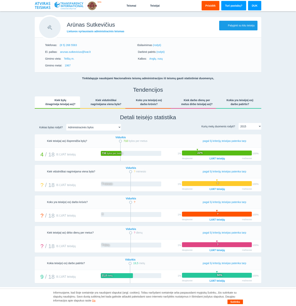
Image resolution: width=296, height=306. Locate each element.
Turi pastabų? (233, 5)
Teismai (128, 5)
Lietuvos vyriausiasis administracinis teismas (95, 31)
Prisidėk (210, 5)
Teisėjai (152, 5)
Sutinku (235, 301)
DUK (254, 5)
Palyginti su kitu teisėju (238, 25)
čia (94, 300)
